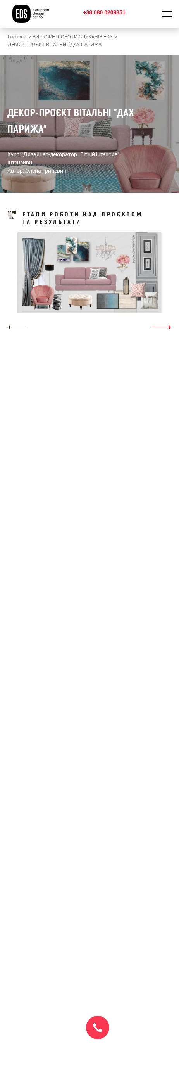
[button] (17, 327)
